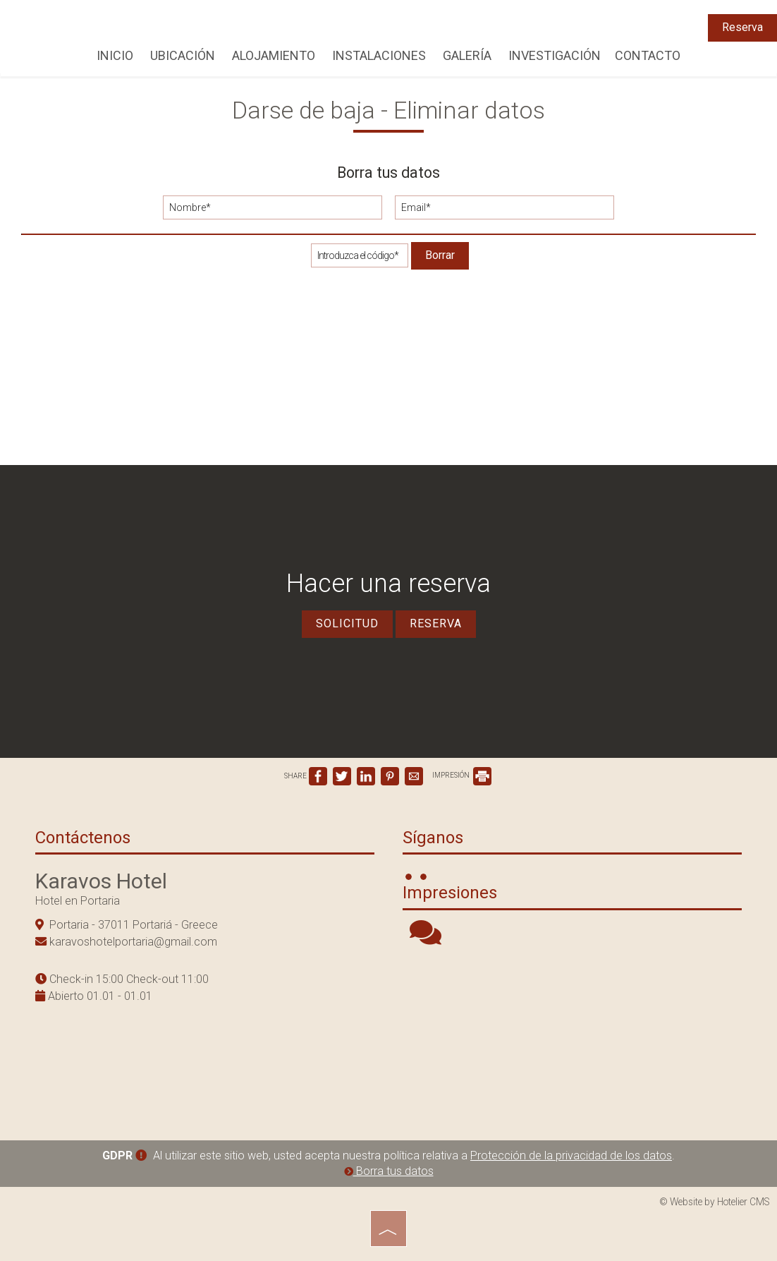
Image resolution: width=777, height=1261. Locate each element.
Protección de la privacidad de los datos (571, 1155)
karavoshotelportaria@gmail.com (133, 941)
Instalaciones (379, 55)
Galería (467, 55)
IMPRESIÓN (461, 775)
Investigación (554, 55)
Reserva (742, 27)
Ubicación (182, 55)
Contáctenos (82, 837)
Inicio (115, 55)
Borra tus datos (389, 1171)
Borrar (440, 255)
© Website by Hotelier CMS (714, 1201)
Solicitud (347, 623)
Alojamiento (273, 55)
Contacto (647, 55)
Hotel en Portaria (77, 900)
